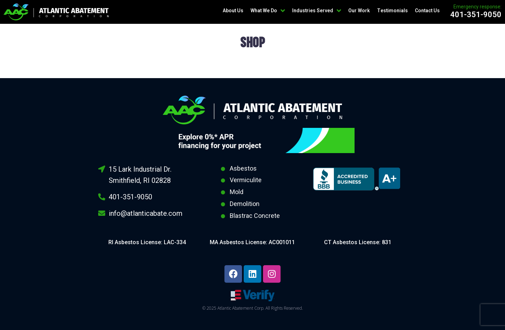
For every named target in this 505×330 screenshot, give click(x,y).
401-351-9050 (475, 14)
